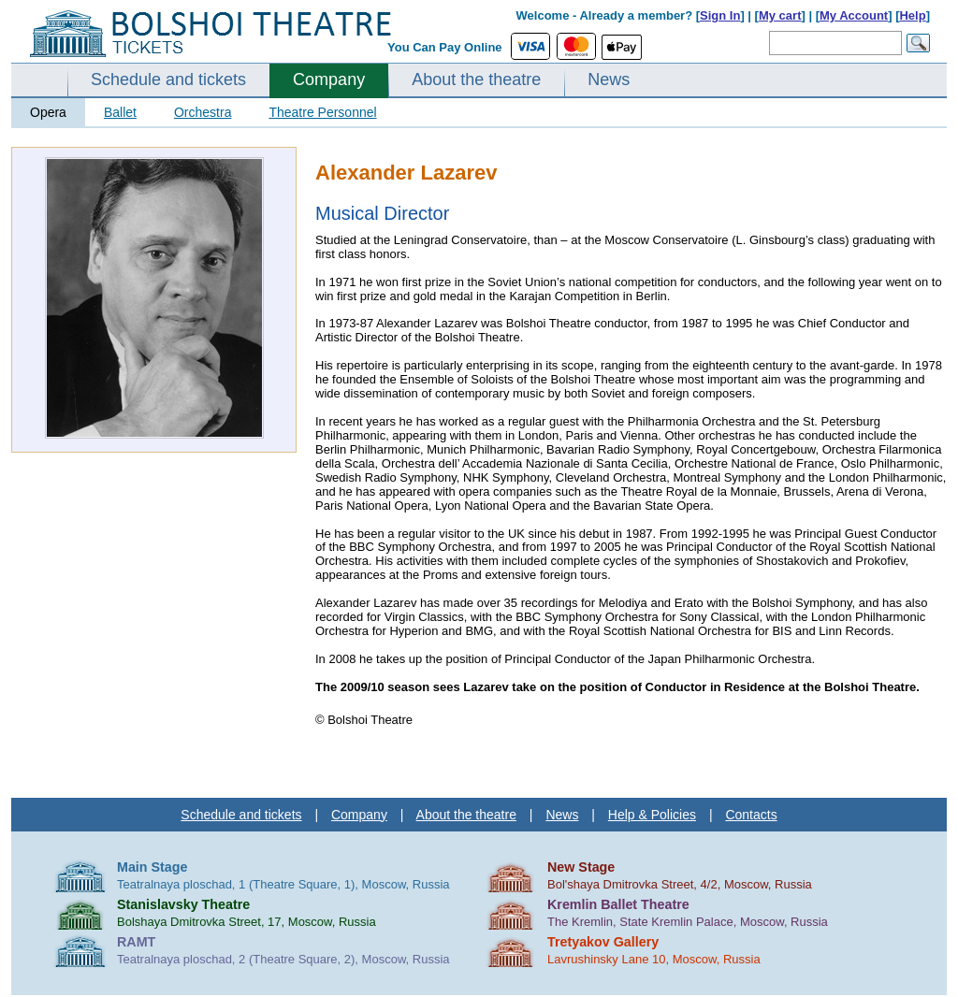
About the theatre (476, 79)
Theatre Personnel (322, 112)
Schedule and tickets (168, 79)
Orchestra (202, 112)
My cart (780, 15)
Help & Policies (652, 814)
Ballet (120, 112)
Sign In (720, 15)
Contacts (751, 814)
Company (329, 79)
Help (912, 15)
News (609, 79)
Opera (48, 112)
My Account (854, 15)
